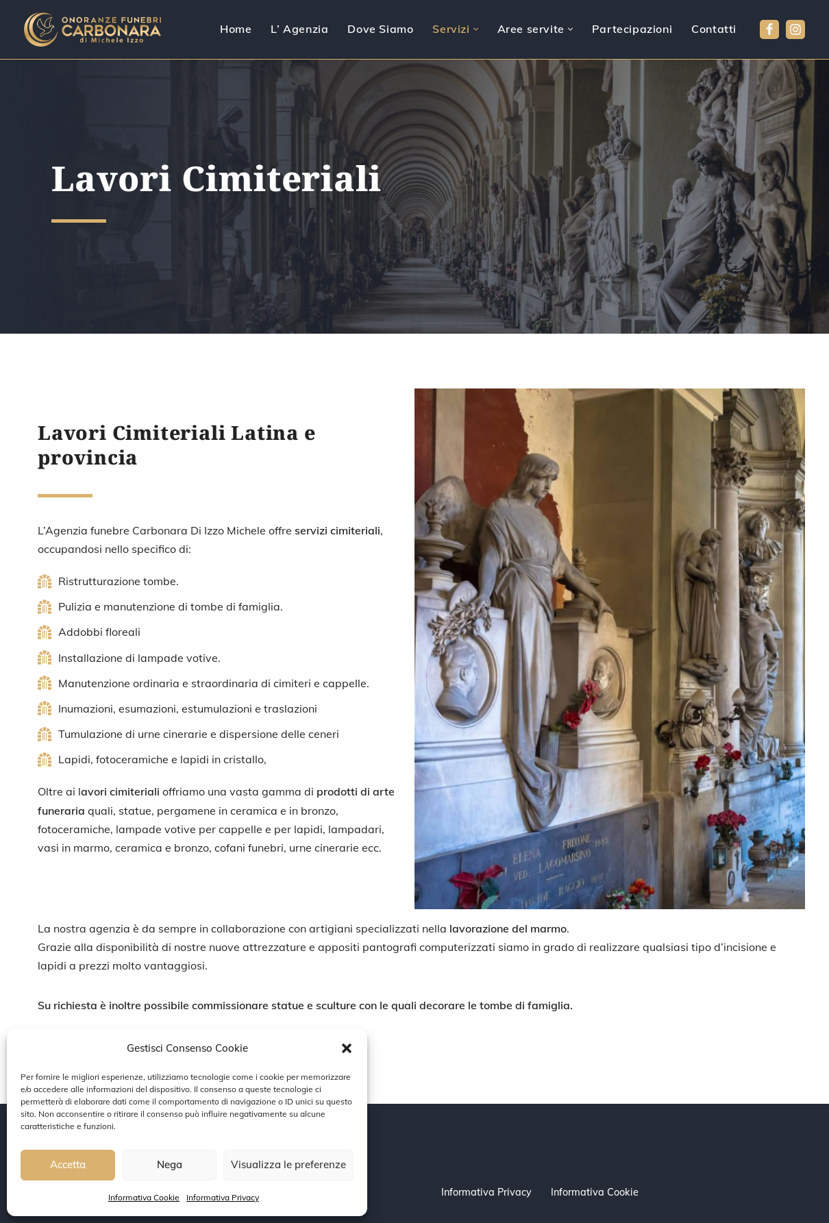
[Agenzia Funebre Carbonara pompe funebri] (92, 29)
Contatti (714, 29)
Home (235, 29)
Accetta (68, 1164)
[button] (347, 1048)
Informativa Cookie (144, 1197)
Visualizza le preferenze (288, 1164)
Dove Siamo (380, 29)
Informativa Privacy (222, 1197)
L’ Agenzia (299, 29)
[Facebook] (769, 29)
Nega (169, 1164)
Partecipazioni (632, 29)
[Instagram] (795, 29)
